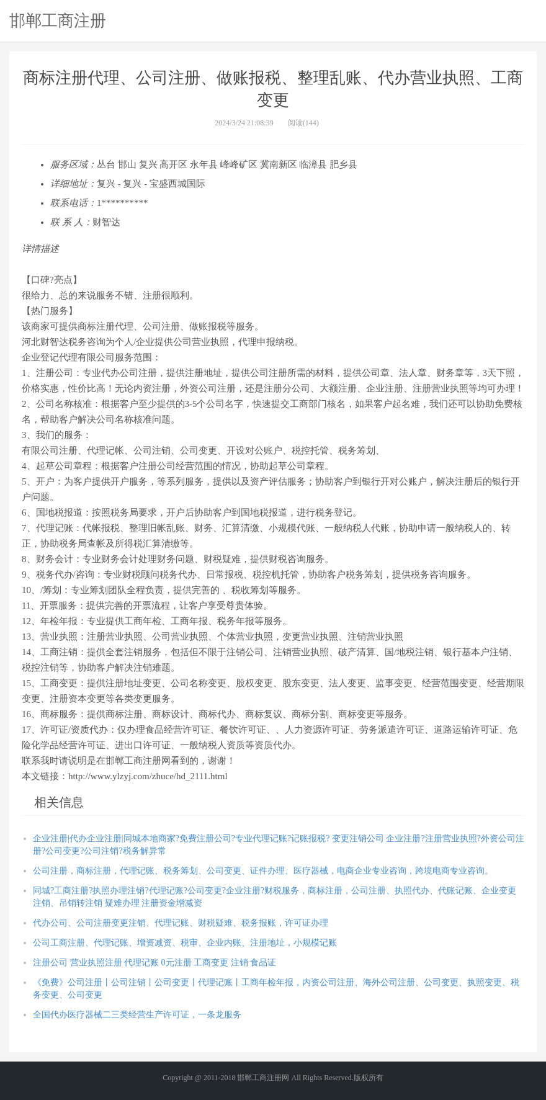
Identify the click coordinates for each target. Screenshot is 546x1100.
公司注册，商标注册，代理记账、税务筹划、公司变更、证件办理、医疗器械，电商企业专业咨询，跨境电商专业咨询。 (263, 870)
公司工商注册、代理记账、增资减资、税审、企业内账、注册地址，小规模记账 (185, 942)
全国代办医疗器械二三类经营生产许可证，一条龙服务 (137, 1014)
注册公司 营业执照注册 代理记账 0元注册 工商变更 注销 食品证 (154, 962)
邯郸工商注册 (57, 20)
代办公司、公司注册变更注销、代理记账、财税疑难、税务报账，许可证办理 (180, 923)
